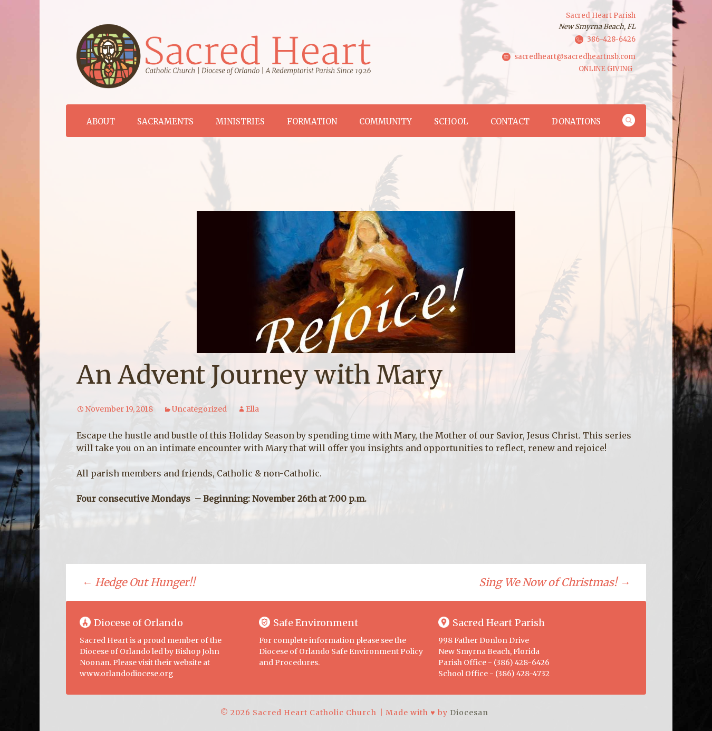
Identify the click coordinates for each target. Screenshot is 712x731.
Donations (576, 121)
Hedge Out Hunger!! (138, 582)
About (100, 121)
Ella (252, 409)
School (451, 121)
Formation (312, 121)
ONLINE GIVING (605, 68)
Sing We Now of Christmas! (554, 582)
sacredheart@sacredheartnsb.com (575, 56)
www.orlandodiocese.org (127, 673)
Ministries (240, 121)
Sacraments (165, 121)
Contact (510, 121)
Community (385, 121)
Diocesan (469, 712)
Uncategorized (199, 409)
